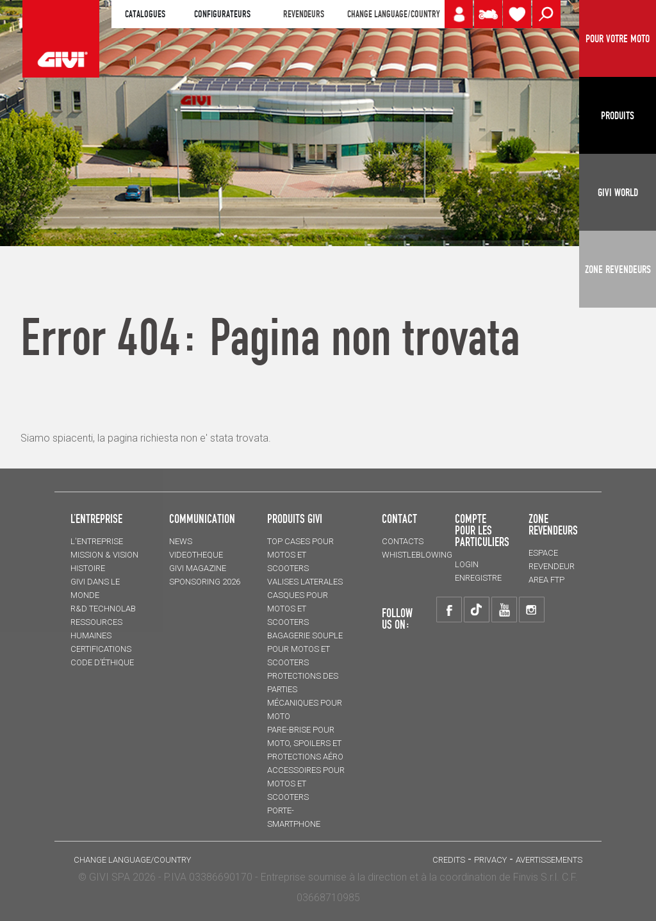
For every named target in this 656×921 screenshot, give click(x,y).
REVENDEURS (303, 14)
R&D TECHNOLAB (103, 608)
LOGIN (467, 564)
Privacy (490, 860)
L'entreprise (96, 541)
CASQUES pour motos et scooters (297, 608)
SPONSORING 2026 (204, 581)
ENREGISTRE (478, 578)
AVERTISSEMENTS (549, 860)
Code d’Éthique (102, 662)
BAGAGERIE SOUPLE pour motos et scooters (305, 649)
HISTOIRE (87, 568)
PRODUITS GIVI (294, 518)
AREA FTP (546, 580)
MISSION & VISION (104, 555)
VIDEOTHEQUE (196, 555)
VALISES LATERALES (305, 581)
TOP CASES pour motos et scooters (300, 554)
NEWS (180, 541)
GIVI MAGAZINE (197, 568)
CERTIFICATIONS (100, 649)
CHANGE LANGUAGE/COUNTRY (393, 14)
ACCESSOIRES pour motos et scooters (306, 783)
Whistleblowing (417, 555)
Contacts (402, 541)
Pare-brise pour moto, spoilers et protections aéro (305, 743)
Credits (448, 860)
